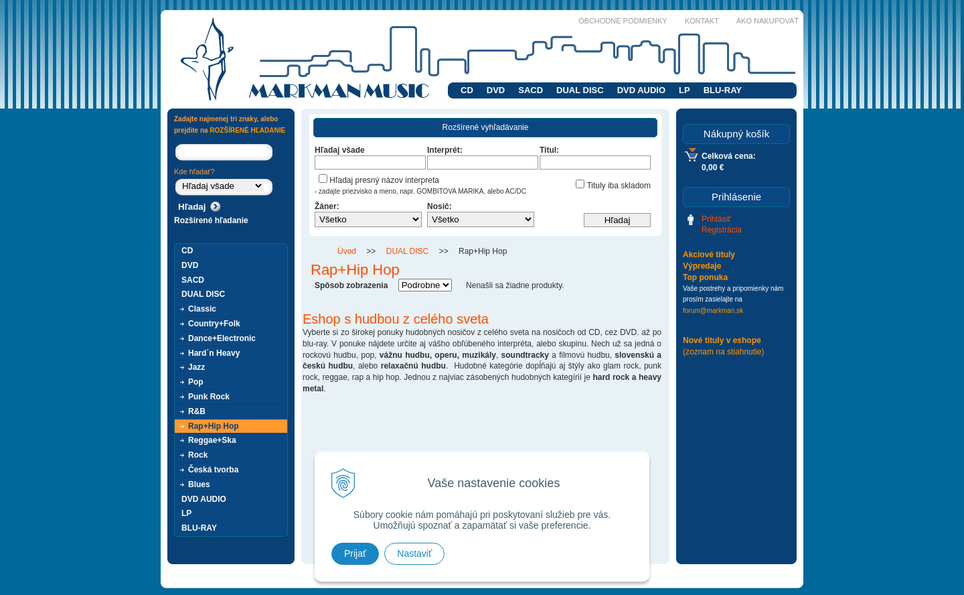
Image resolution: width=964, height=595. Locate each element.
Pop (196, 382)
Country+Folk (214, 323)
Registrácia (722, 230)
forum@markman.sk (713, 310)
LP (684, 90)
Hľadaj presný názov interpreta (379, 180)
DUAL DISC (580, 90)
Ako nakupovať (767, 21)
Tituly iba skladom (613, 185)
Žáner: (327, 206)
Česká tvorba (213, 469)
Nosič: (439, 206)
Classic (202, 309)
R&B (197, 411)
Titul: (549, 150)
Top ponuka (705, 277)
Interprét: (445, 150)
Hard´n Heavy (214, 353)
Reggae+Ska (212, 440)
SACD (530, 90)
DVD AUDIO (641, 90)
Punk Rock (209, 396)
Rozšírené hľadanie (211, 220)
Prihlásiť (716, 219)
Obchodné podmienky (622, 21)
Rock (198, 455)
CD (467, 90)
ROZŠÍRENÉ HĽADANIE (247, 130)
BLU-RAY (723, 90)
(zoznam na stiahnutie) (723, 351)
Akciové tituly (709, 254)
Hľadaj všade (340, 150)
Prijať (355, 553)
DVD (496, 90)
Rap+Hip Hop (213, 426)
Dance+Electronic (222, 338)
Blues (199, 484)
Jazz (196, 367)
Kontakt (702, 21)
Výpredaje (702, 266)
